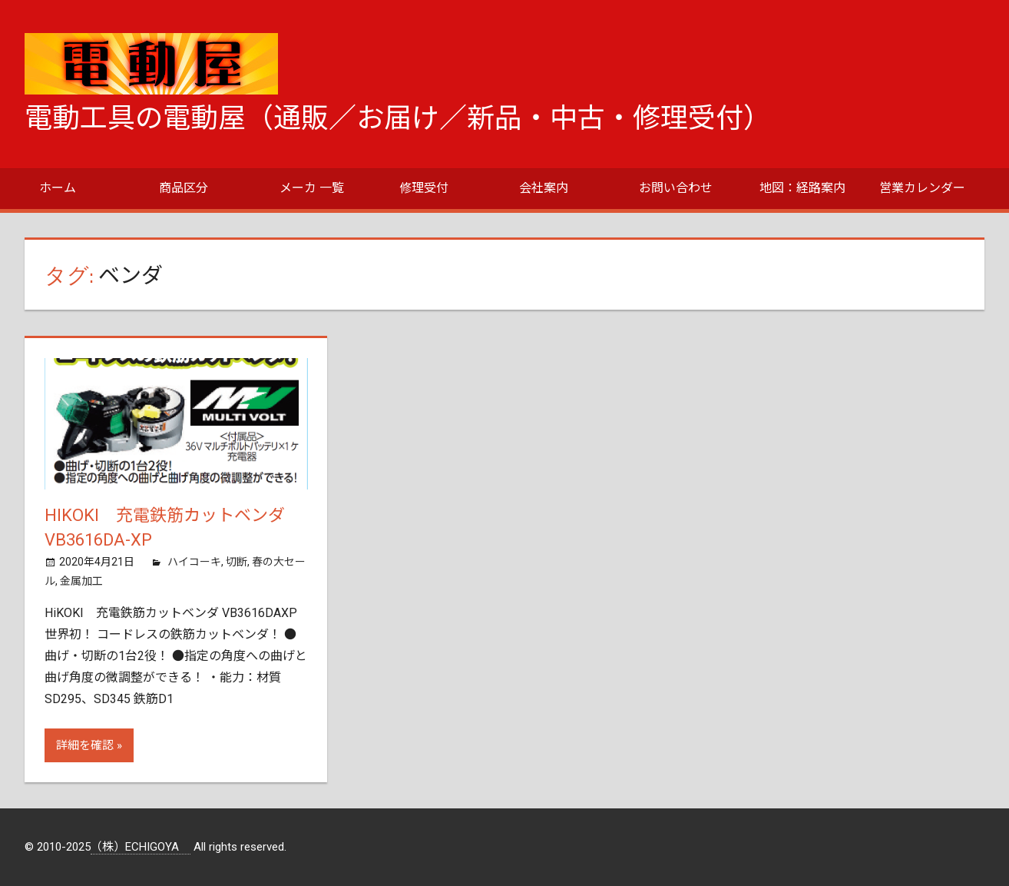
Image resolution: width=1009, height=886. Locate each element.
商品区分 (183, 188)
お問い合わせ (676, 188)
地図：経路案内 (802, 188)
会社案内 (543, 188)
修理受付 (423, 188)
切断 (236, 562)
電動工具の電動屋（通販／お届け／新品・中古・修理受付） (398, 118)
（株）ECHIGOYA (140, 847)
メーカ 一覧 (312, 188)
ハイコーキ (194, 562)
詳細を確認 (85, 745)
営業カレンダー (922, 188)
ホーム (57, 188)
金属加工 (81, 581)
